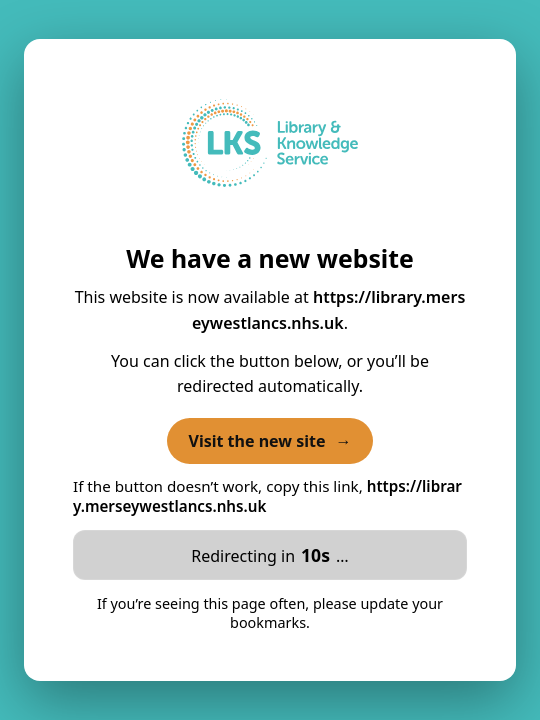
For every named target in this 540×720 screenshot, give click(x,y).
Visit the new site (270, 441)
